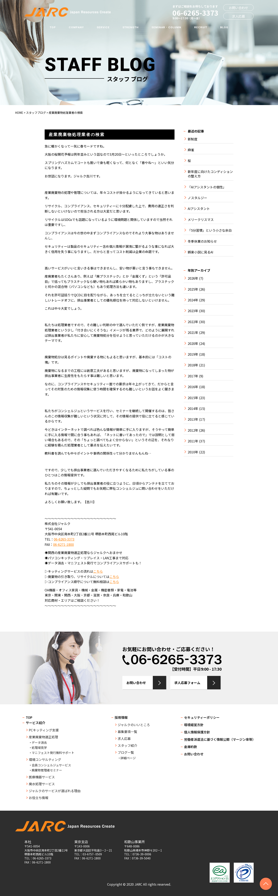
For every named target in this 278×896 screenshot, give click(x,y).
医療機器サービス (42, 776)
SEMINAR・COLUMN (166, 27)
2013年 (193, 419)
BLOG (224, 27)
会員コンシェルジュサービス (51, 765)
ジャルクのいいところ (134, 724)
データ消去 (39, 742)
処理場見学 (39, 747)
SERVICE (103, 27)
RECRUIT (200, 27)
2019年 (193, 354)
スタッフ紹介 (127, 745)
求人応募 (238, 16)
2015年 (193, 397)
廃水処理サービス (42, 783)
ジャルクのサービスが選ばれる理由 (55, 790)
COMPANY (76, 27)
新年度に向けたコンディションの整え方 (210, 173)
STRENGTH (131, 27)
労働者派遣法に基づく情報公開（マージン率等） (219, 739)
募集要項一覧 (127, 731)
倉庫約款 (190, 746)
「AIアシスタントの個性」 (207, 187)
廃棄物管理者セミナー (47, 770)
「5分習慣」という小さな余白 (210, 230)
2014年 (193, 408)
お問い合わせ (238, 7)
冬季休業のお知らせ (202, 241)
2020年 (193, 343)
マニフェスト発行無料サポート (53, 752)
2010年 (193, 452)
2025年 (193, 289)
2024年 (193, 300)
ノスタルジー (197, 197)
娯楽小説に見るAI (200, 252)
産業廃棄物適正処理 (43, 736)
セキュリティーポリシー (202, 717)
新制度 (192, 139)
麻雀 (191, 150)
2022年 (193, 321)
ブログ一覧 (126, 752)
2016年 (193, 386)
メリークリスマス (201, 219)
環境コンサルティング (45, 759)
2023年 (193, 310)
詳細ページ (128, 758)
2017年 (193, 376)
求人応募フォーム (187, 682)
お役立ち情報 (38, 797)
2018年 (193, 365)
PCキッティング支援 (44, 730)
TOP (53, 27)
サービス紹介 (35, 722)
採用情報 (121, 717)
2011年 (193, 441)
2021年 (193, 332)
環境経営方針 (194, 724)
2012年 (193, 430)
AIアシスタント (199, 208)
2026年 (193, 278)
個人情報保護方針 (197, 732)
